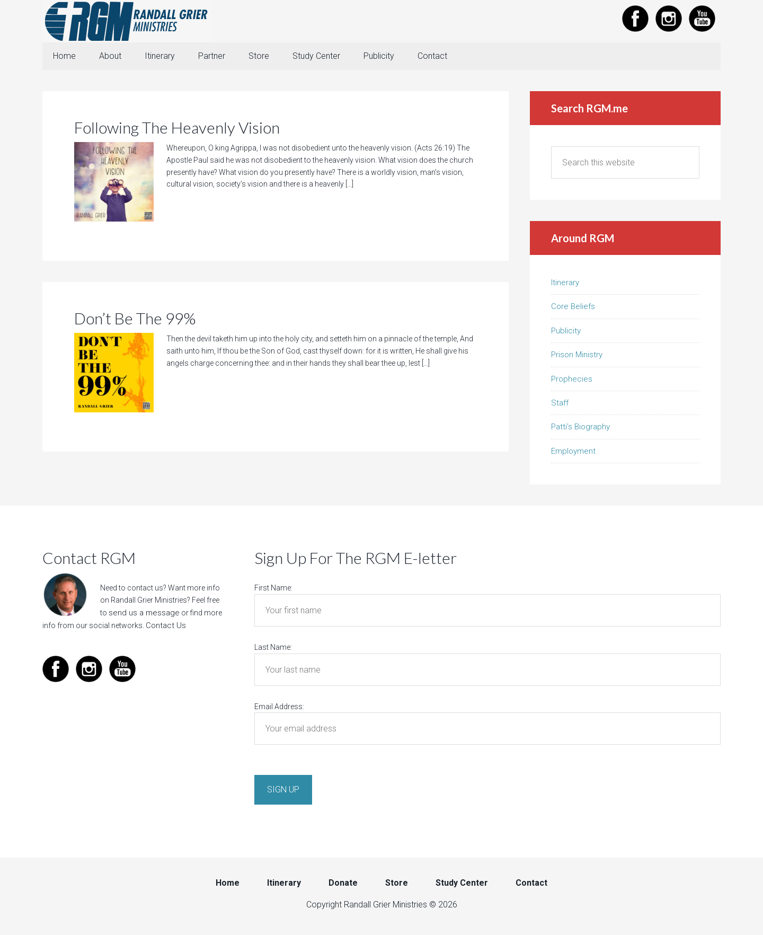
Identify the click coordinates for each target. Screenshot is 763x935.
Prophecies (571, 381)
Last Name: (273, 649)
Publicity (566, 333)
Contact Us (164, 626)
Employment (573, 453)
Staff (560, 405)
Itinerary (565, 284)
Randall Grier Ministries (127, 21)
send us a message (141, 614)
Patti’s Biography (580, 429)
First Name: (273, 590)
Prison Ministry (576, 356)
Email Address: (279, 708)
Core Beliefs (573, 308)
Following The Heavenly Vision (177, 129)
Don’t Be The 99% (135, 320)
